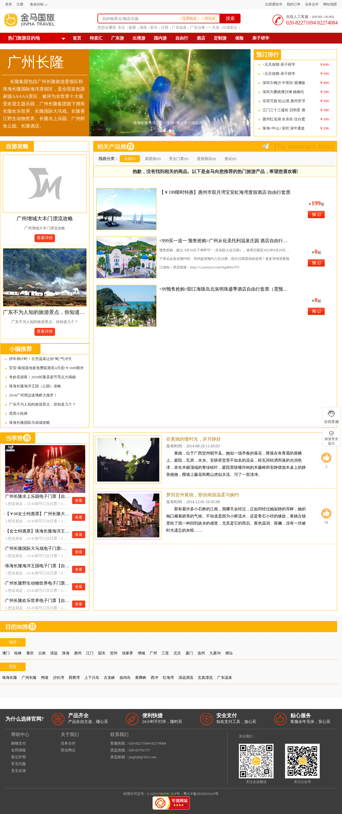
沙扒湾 (58, 677)
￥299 (324, 92)
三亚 (165, 653)
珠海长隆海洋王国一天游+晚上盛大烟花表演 (170, 123)
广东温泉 (179, 27)
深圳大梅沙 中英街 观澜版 (283, 83)
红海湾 (168, 677)
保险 (239, 38)
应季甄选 (189, 18)
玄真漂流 (205, 677)
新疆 (132, 27)
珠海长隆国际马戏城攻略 (29, 422)
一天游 (213, 27)
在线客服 (331, 417)
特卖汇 (96, 38)
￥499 (324, 83)
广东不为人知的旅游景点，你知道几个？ (45, 312)
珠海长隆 (9, 677)
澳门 (6, 653)
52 (326, 516)
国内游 (160, 38)
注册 (20, 4)
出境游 (139, 38)
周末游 (210, 18)
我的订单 (293, 4)
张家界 (127, 653)
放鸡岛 (125, 677)
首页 (77, 38)
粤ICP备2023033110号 (201, 794)
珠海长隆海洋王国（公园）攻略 (35, 386)
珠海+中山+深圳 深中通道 (283, 128)
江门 (89, 653)
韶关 (101, 653)
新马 (154, 27)
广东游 (117, 38)
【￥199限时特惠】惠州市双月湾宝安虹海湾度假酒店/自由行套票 (224, 192)
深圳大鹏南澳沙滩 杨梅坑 (283, 92)
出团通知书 (273, 4)
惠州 (78, 653)
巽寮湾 (74, 677)
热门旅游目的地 (24, 38)
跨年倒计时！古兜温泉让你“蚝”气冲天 (40, 359)
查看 (78, 500)
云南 (42, 653)
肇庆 (30, 653)
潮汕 (229, 653)
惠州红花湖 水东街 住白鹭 (283, 119)
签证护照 (18, 757)
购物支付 (18, 743)
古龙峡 (109, 677)
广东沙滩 (197, 27)
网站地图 (330, 4)
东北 (121, 27)
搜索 (230, 18)
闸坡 (44, 677)
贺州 (113, 653)
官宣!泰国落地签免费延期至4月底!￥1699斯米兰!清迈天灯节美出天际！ (46, 368)
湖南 (143, 27)
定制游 (220, 38)
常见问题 (18, 764)
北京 (177, 653)
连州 (201, 653)
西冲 (154, 677)
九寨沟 (215, 653)
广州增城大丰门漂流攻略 (45, 218)
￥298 (324, 128)
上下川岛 (91, 677)
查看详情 (45, 238)
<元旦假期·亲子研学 (278, 64)
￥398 (324, 110)
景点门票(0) (178, 159)
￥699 (324, 64)
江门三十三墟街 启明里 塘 (283, 110)
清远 (54, 653)
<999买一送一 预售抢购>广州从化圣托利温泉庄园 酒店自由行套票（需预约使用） (225, 240)
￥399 (324, 73)
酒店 (201, 38)
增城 (141, 653)
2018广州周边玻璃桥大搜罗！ (33, 395)
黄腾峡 (140, 677)
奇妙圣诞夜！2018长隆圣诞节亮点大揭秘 (42, 377)
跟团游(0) (152, 159)
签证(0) (230, 159)
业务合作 (312, 4)
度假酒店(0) (206, 159)
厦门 (189, 653)
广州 (153, 653)
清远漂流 (185, 677)
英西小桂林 (18, 413)
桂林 (18, 653)
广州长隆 (29, 677)
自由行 (181, 38)
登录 (8, 4)
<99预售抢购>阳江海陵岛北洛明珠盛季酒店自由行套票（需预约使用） (225, 289)
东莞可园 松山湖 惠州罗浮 (283, 101)
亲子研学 (260, 38)
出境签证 (230, 27)
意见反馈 (18, 770)
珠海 (66, 653)
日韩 (164, 27)
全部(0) (130, 159)
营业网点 (68, 750)
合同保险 (18, 750)
